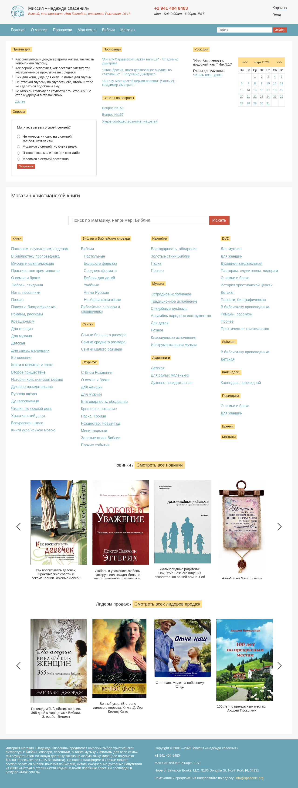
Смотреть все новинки (159, 465)
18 (274, 90)
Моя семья (87, 30)
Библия (108, 30)
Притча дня (21, 49)
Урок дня (201, 49)
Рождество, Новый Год (100, 423)
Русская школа (24, 394)
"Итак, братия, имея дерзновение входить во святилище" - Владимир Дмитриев (137, 72)
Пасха (156, 263)
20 (241, 96)
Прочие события (95, 445)
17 (268, 90)
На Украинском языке (102, 300)
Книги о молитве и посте (32, 365)
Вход (277, 15)
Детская (18, 343)
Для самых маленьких (30, 350)
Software (228, 342)
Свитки (87, 324)
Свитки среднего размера (103, 342)
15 (255, 90)
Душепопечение (25, 401)
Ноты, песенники (25, 293)
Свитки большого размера (103, 335)
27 (241, 103)
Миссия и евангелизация (32, 263)
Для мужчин (21, 336)
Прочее (157, 271)
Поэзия (17, 300)
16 (261, 90)
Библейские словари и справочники (100, 309)
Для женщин (22, 329)
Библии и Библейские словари (106, 238)
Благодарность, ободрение (104, 402)
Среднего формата (100, 271)
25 (274, 96)
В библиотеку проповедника (35, 256)
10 (268, 83)
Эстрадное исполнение (171, 294)
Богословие (21, 358)
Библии (87, 249)
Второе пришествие (28, 372)
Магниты (229, 437)
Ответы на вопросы (119, 98)
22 (255, 96)
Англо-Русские (96, 293)
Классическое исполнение (173, 338)
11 (274, 83)
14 (248, 90)
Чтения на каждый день (31, 409)
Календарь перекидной (241, 383)
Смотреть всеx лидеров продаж (167, 604)
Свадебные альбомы (169, 309)
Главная (18, 30)
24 (268, 96)
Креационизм (22, 321)
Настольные (94, 256)
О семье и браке (25, 278)
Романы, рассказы (27, 314)
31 (268, 103)
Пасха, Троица (93, 416)
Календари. (231, 372)
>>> (279, 62)
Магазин (127, 30)
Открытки (89, 362)
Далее (20, 101)
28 (248, 103)
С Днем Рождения (96, 372)
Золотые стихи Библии (100, 438)
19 (281, 90)
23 (261, 96)
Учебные (91, 285)
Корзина (280, 8)
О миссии (39, 30)
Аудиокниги (161, 358)
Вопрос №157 (113, 114)
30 (261, 103)
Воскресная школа (27, 423)
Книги (17, 238)
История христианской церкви (37, 379)
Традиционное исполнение (174, 301)
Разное (157, 330)
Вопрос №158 (113, 108)
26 (281, 96)
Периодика (230, 395)
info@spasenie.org (249, 778)
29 (255, 103)
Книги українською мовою (33, 430)
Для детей (160, 323)
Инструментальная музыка (174, 345)
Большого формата (100, 263)
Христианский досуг (28, 416)
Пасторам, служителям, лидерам (39, 249)
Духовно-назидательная (32, 387)
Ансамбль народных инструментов (181, 316)
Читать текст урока (207, 75)
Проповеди (62, 30)
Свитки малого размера (101, 349)
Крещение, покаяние (99, 409)
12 (281, 83)
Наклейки (159, 238)
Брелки (227, 426)
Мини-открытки (94, 431)
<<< (245, 62)
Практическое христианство (35, 271)
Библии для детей (99, 278)
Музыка (158, 283)
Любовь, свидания (27, 285)
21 (248, 96)
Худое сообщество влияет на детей (129, 121)
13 (241, 90)
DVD (225, 238)
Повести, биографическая (33, 307)
